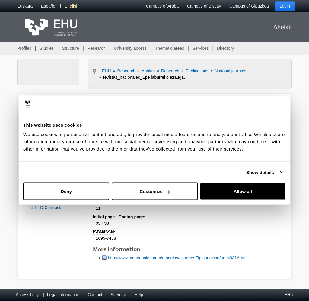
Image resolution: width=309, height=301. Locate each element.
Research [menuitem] (97, 48)
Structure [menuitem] (70, 48)
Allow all (243, 191)
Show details (260, 172)
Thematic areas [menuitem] (169, 48)
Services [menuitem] (201, 48)
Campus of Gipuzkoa (249, 6)
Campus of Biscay (204, 6)
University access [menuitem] (130, 48)
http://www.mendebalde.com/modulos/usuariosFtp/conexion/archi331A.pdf (177, 257)
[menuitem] (25, 6)
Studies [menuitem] (47, 48)
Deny (66, 191)
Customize (155, 191)
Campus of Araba (162, 6)
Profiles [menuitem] (24, 48)
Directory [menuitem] (225, 48)
